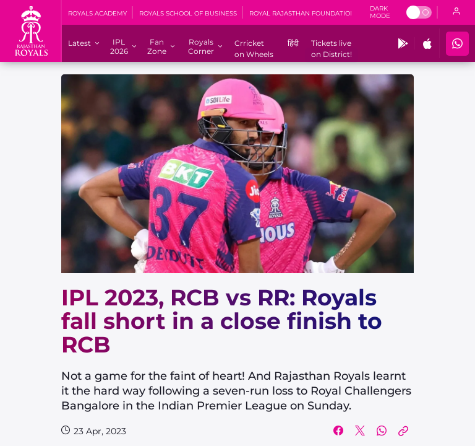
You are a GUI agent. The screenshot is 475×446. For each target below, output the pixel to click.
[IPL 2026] (118, 46)
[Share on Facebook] (338, 431)
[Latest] (79, 43)
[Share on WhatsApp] (381, 431)
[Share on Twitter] (360, 431)
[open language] (456, 12)
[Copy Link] (403, 431)
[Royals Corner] (201, 46)
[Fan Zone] (157, 46)
